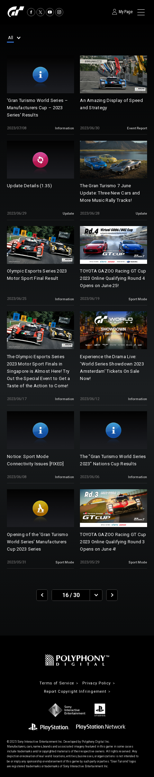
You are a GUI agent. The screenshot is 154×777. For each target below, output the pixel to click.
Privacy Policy (96, 683)
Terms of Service (56, 683)
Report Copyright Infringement (75, 691)
